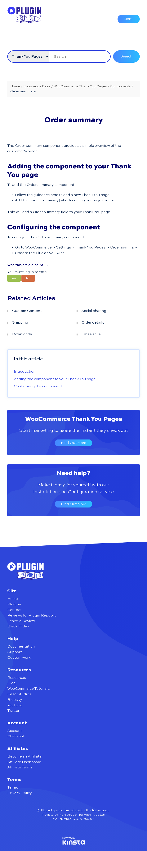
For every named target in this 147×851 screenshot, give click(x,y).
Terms (12, 787)
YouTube (14, 705)
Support (14, 652)
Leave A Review (21, 621)
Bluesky (14, 700)
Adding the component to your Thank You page (55, 379)
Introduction (25, 371)
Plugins (14, 604)
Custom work (19, 657)
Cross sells (91, 334)
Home (12, 599)
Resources (16, 678)
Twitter (13, 710)
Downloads (22, 334)
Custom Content (27, 311)
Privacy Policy (19, 793)
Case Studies (19, 694)
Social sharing (93, 311)
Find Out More (73, 443)
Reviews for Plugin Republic (32, 615)
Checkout (15, 736)
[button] (14, 278)
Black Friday (18, 626)
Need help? (73, 473)
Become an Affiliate (24, 756)
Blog (11, 683)
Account (14, 731)
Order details (92, 322)
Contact (14, 610)
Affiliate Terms (20, 767)
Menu (129, 19)
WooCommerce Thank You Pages (73, 419)
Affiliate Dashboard (24, 762)
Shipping (20, 322)
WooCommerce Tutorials (28, 688)
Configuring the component (38, 386)
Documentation (21, 646)
